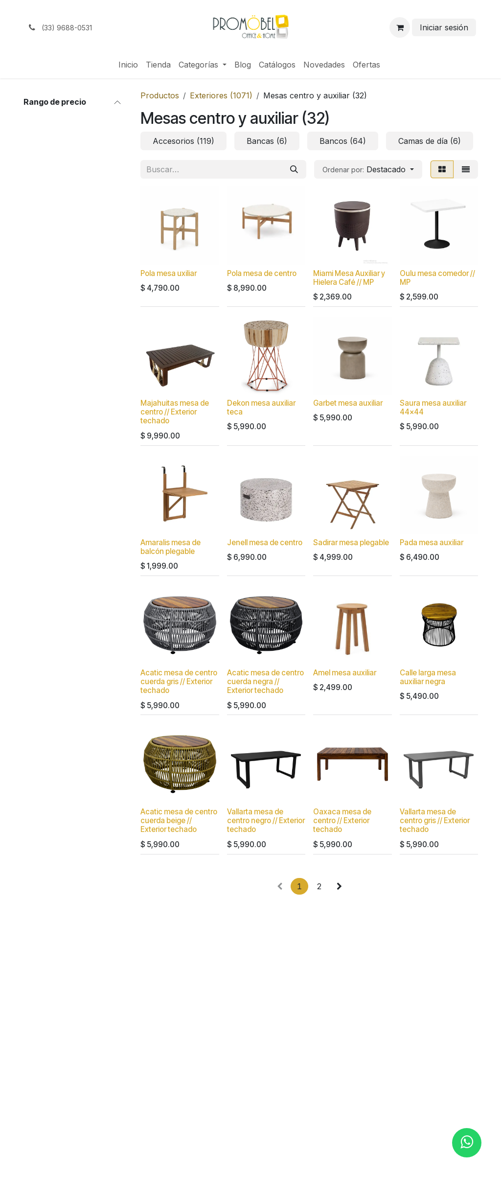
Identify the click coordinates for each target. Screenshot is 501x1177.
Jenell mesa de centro (264, 542)
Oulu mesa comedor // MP (437, 278)
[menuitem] (128, 64)
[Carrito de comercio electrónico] (399, 27)
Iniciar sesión (444, 27)
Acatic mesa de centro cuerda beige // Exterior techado (178, 820)
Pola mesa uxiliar (168, 273)
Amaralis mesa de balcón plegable (170, 547)
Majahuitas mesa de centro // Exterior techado (174, 412)
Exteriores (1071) (221, 95)
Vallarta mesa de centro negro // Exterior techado (266, 820)
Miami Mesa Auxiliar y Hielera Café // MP (349, 278)
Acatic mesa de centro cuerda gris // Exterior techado (178, 681)
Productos (159, 95)
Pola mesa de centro (261, 273)
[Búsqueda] (294, 169)
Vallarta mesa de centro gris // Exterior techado (435, 820)
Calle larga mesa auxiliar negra (428, 677)
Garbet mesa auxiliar (348, 403)
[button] (368, 169)
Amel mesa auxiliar (344, 672)
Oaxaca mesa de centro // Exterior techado (342, 820)
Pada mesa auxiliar (431, 542)
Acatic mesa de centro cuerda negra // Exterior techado (265, 681)
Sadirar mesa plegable (351, 542)
